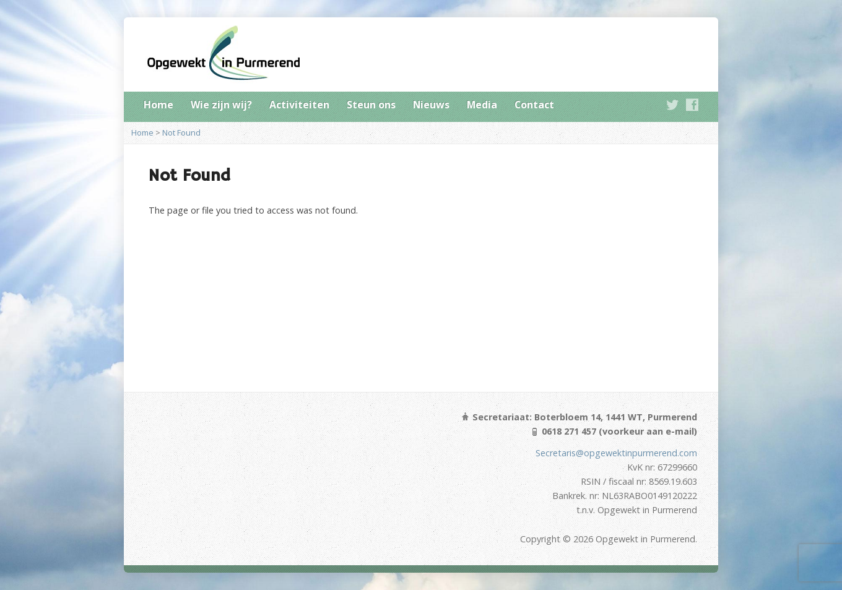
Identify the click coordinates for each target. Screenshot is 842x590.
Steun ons (371, 104)
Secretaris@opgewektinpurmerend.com (616, 453)
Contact (534, 104)
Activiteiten (299, 104)
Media (482, 104)
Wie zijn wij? (221, 104)
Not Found (181, 132)
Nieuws (431, 104)
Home (158, 104)
